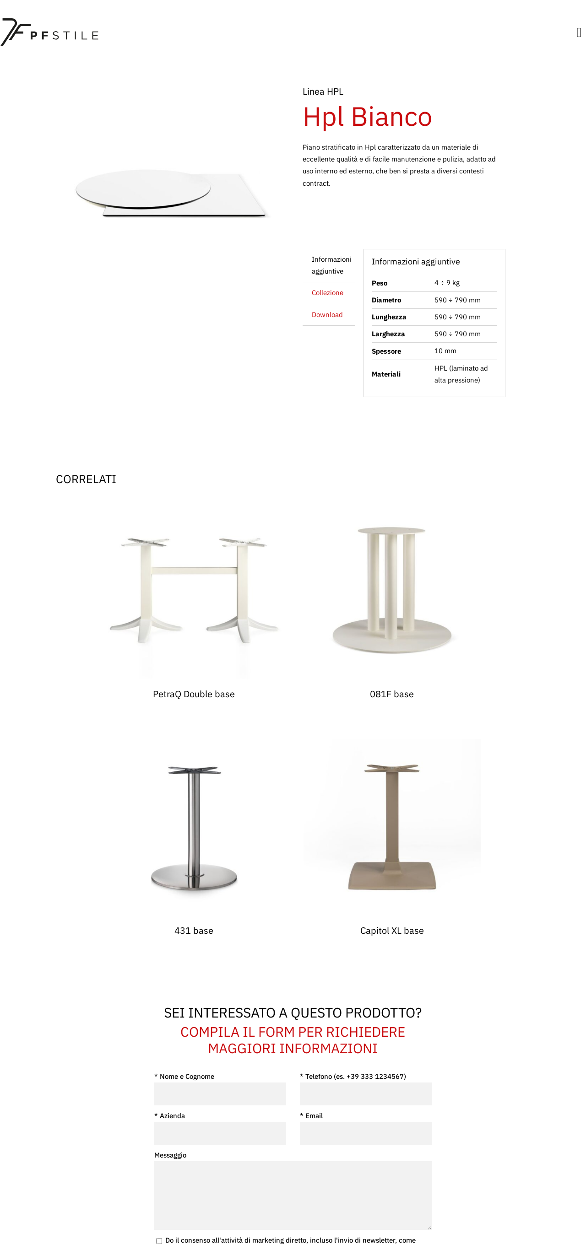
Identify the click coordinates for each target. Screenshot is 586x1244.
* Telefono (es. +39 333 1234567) (366, 1088)
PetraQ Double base (194, 694)
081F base (392, 694)
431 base (193, 930)
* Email (366, 1128)
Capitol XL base (392, 930)
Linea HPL (323, 91)
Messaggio (292, 1190)
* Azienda (220, 1128)
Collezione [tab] (327, 292)
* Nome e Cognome (220, 1088)
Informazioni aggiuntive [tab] (332, 265)
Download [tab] (327, 314)
